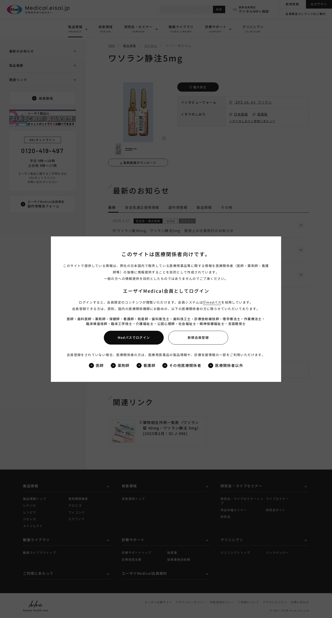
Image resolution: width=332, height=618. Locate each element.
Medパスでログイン (134, 337)
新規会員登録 (198, 337)
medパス (213, 302)
